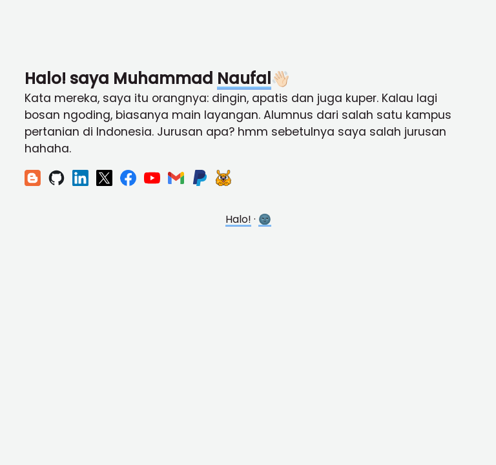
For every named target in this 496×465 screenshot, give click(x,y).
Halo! (238, 219)
